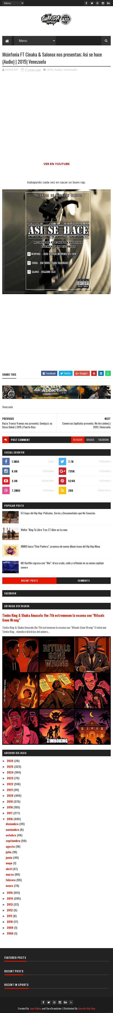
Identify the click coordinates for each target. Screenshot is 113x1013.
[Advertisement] (56, 333)
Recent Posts (29, 580)
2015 (50, 69)
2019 (10, 801)
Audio (58, 69)
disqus (90, 439)
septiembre (13, 840)
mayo (9, 863)
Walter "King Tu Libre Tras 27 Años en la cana (44, 530)
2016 (10, 819)
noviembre (13, 829)
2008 (10, 933)
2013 (10, 904)
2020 (10, 795)
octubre (11, 835)
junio (9, 857)
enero (10, 885)
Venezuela (70, 69)
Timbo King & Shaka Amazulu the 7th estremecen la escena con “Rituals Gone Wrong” (53, 618)
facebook (103, 439)
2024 (10, 772)
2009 (10, 927)
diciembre (12, 824)
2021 (10, 789)
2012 (10, 910)
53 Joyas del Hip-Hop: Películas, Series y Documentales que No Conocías (58, 513)
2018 (10, 807)
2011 (10, 916)
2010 (10, 921)
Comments (84, 580)
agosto (11, 846)
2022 (10, 784)
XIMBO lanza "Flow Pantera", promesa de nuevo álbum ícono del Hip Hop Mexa (60, 546)
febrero (11, 880)
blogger (77, 439)
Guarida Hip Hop (86, 1008)
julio (9, 852)
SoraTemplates (54, 1008)
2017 (10, 813)
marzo (10, 874)
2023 (10, 778)
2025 (10, 766)
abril (9, 869)
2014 (10, 898)
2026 (10, 761)
